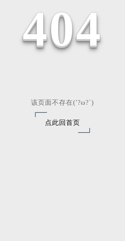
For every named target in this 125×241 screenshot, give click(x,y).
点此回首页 (62, 122)
